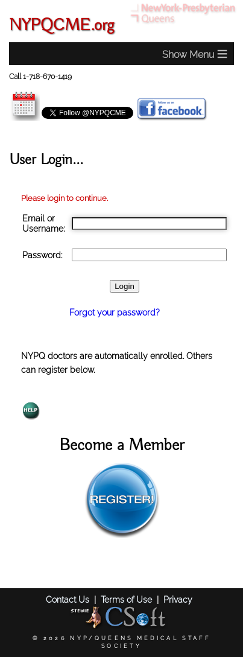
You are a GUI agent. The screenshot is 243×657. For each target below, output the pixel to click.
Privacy (177, 599)
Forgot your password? (114, 312)
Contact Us (67, 599)
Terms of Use (126, 599)
